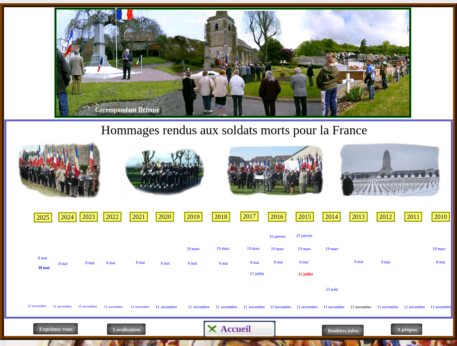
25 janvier (304, 235)
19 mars (222, 248)
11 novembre (37, 306)
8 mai (42, 258)
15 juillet (257, 273)
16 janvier (277, 236)
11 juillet (305, 274)
